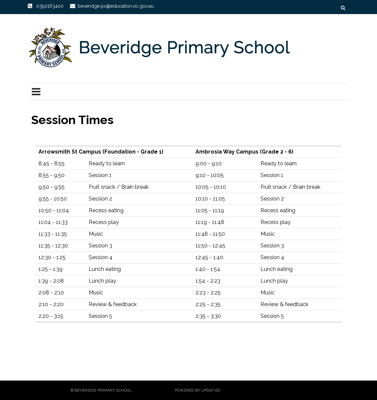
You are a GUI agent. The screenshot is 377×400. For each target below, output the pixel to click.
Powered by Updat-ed (197, 390)
